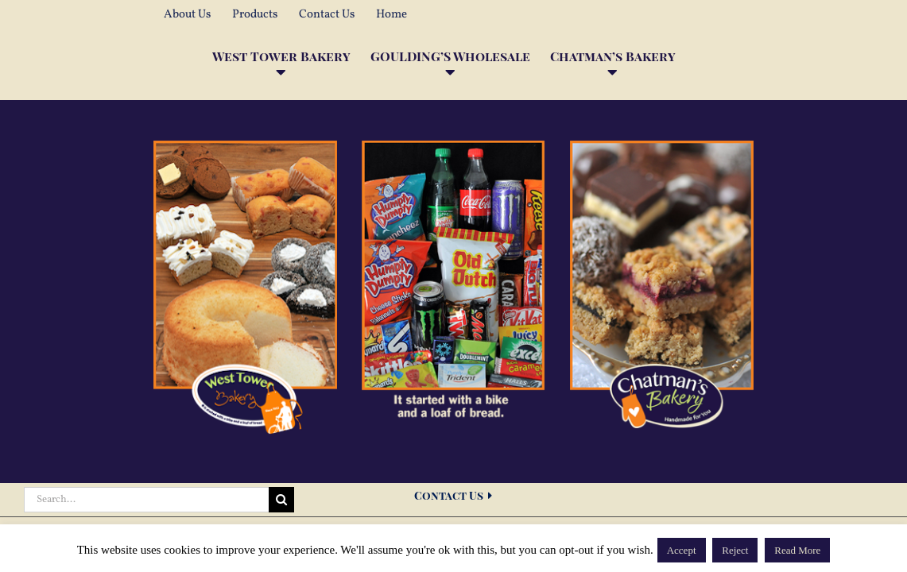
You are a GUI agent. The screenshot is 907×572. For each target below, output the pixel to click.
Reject (735, 550)
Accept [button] (681, 550)
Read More (797, 550)
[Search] (281, 499)
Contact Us (453, 495)
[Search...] (146, 499)
